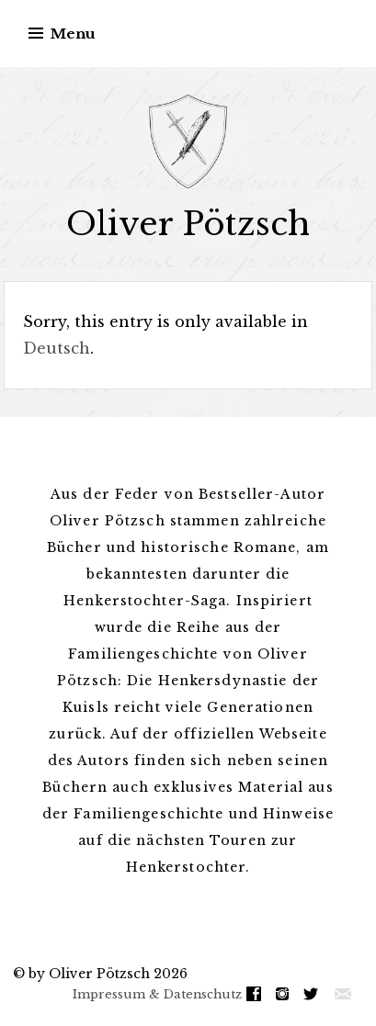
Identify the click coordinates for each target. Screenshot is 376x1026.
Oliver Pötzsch (188, 223)
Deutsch (56, 348)
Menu (73, 33)
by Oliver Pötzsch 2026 (108, 973)
